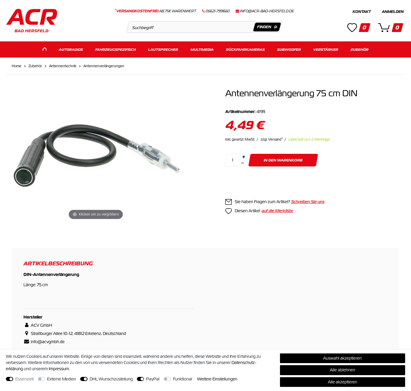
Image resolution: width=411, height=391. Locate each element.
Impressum (59, 368)
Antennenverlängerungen (103, 65)
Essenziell (24, 379)
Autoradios (71, 49)
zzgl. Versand (272, 139)
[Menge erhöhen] (243, 157)
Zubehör (359, 49)
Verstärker (325, 49)
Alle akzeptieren (342, 382)
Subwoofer (289, 49)
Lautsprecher (163, 49)
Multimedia (202, 49)
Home (16, 65)
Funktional (182, 379)
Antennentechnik (62, 65)
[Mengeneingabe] (232, 160)
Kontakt (362, 11)
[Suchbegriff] (204, 27)
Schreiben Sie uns (307, 201)
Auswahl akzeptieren (342, 358)
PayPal (153, 379)
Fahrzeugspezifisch (115, 49)
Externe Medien (61, 379)
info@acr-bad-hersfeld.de (267, 11)
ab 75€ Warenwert (155, 11)
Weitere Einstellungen (217, 379)
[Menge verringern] (243, 163)
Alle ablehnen (342, 370)
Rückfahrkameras (245, 49)
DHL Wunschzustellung (111, 379)
